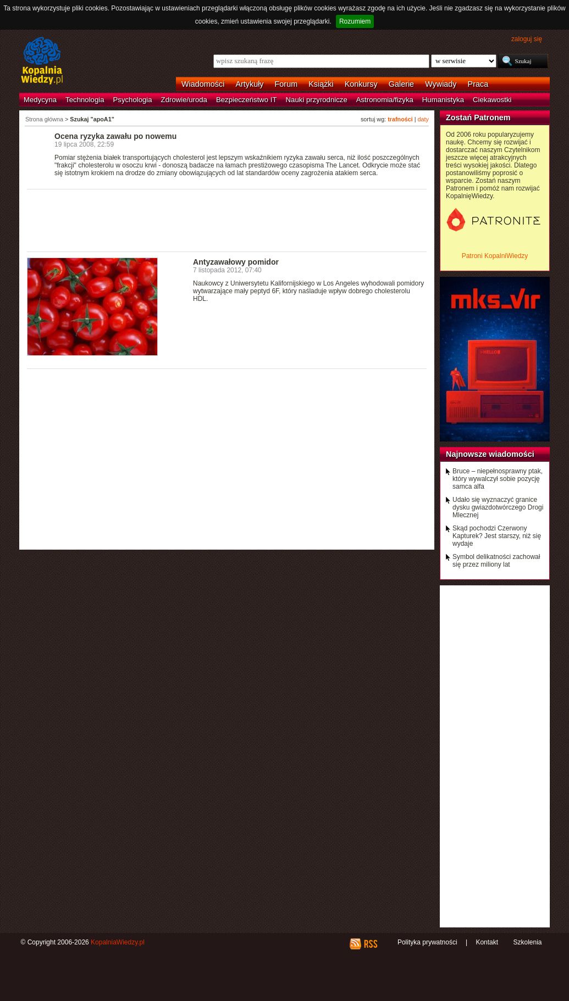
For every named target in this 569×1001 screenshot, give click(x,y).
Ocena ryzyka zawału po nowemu (115, 136)
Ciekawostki (492, 100)
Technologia (84, 100)
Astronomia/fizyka (384, 100)
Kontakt (487, 942)
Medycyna (40, 100)
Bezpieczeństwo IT (246, 100)
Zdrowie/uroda (184, 100)
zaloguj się (526, 39)
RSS (370, 943)
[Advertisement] (227, 219)
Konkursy (361, 84)
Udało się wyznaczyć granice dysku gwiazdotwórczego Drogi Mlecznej (497, 507)
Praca (478, 84)
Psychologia (132, 100)
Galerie (401, 84)
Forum (286, 84)
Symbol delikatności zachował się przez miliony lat (496, 560)
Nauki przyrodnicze (316, 100)
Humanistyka (443, 100)
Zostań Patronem (478, 117)
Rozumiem (355, 21)
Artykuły (249, 84)
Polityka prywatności (427, 942)
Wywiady (440, 84)
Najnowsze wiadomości (490, 454)
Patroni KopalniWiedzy (495, 256)
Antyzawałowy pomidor (236, 262)
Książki (321, 84)
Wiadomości (202, 84)
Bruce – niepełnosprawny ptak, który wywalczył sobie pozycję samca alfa (497, 478)
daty (423, 119)
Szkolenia (527, 942)
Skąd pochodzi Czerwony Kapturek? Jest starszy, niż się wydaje (496, 535)
